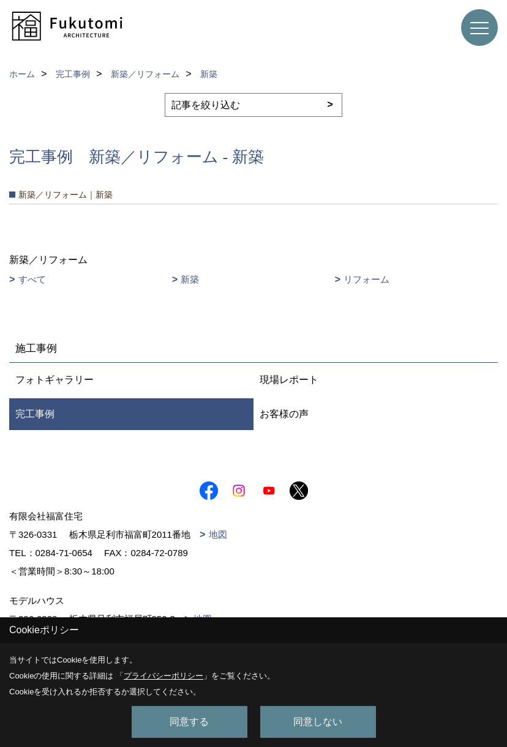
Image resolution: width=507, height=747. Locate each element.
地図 (218, 534)
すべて (32, 279)
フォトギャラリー (54, 379)
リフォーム (366, 279)
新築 (190, 279)
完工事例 (34, 414)
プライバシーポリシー (163, 675)
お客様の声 (284, 414)
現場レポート (289, 379)
